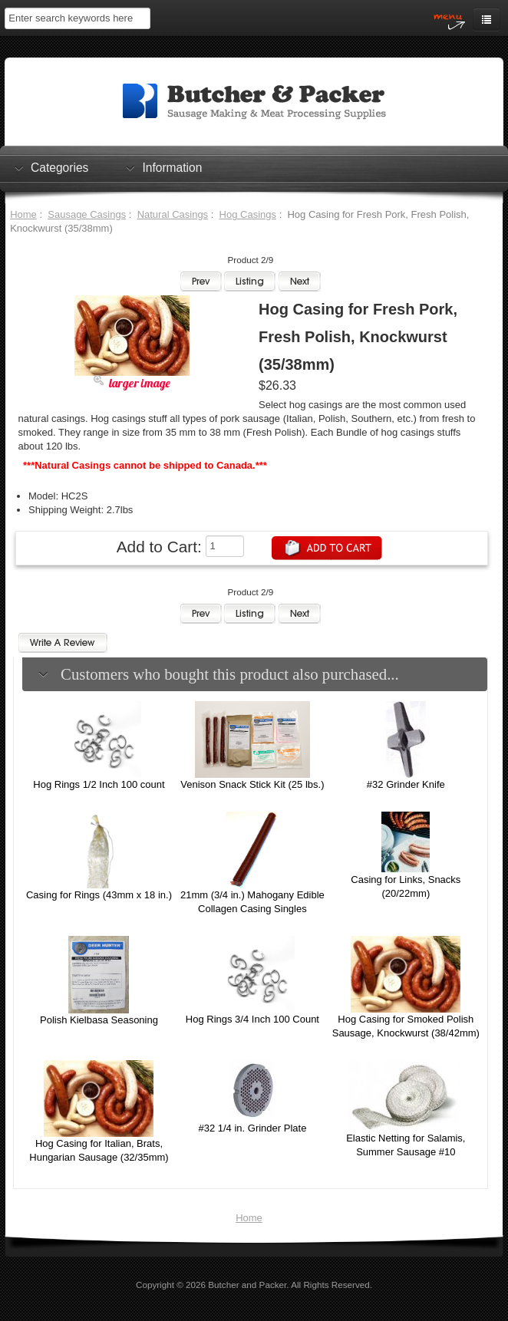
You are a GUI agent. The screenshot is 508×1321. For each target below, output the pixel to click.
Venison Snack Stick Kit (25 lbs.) (252, 784)
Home (23, 214)
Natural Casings (173, 214)
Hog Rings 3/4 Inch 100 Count (252, 1019)
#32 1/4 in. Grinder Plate (252, 1128)
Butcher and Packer (247, 1285)
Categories (59, 167)
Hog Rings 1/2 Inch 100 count (98, 784)
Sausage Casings (87, 214)
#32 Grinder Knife (406, 784)
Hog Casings (247, 214)
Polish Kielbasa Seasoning (99, 1020)
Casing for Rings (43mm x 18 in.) (99, 895)
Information (172, 167)
